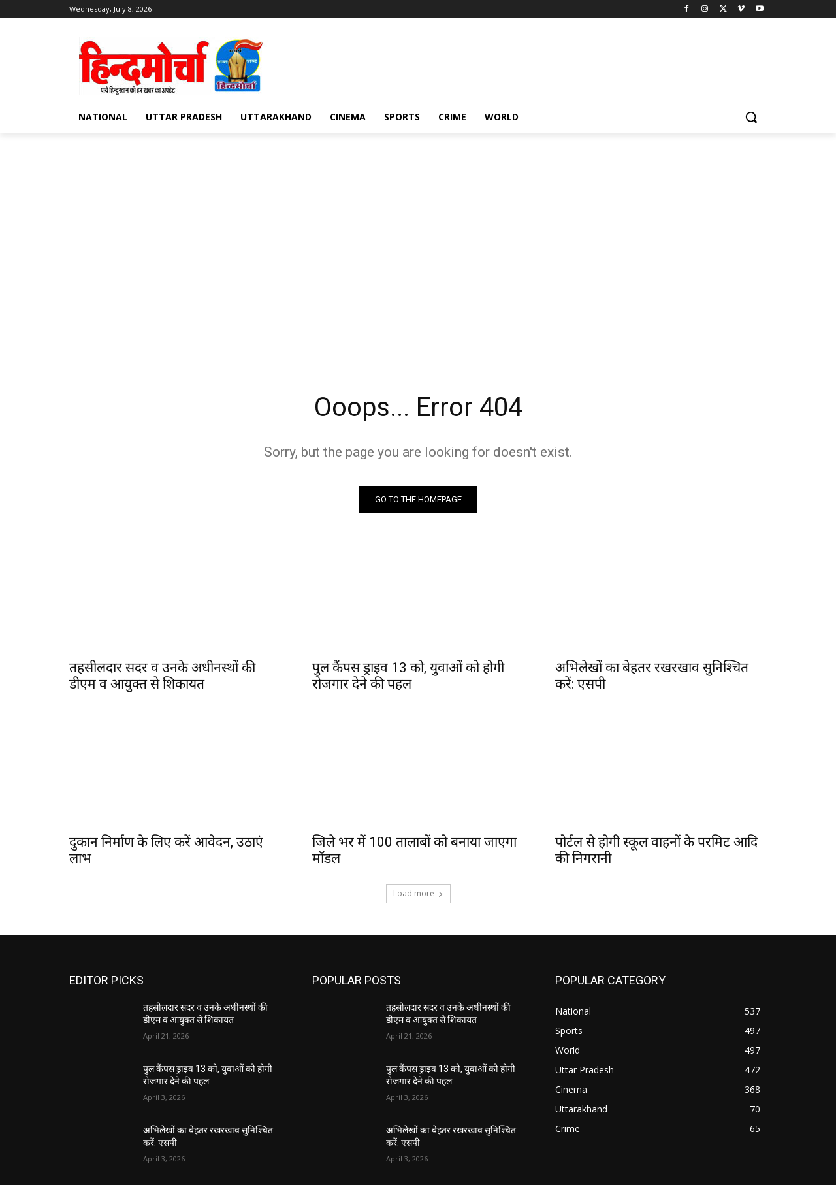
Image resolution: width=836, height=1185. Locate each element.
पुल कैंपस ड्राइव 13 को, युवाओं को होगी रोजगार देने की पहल (408, 676)
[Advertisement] (418, 255)
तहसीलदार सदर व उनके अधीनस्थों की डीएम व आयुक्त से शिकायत (162, 676)
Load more (418, 893)
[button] (751, 117)
